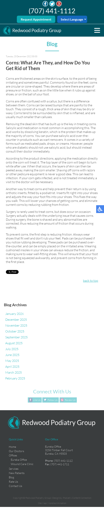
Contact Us (15, 486)
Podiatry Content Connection (77, 497)
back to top (90, 281)
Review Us (70, 399)
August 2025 (14, 343)
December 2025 (16, 320)
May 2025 (12, 361)
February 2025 (15, 378)
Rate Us (13, 481)
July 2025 (11, 349)
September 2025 (16, 337)
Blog (11, 477)
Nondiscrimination (57, 503)
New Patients (16, 473)
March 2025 (13, 372)
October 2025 (14, 331)
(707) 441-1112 (52, 11)
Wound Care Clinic (22, 464)
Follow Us (52, 399)
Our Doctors (16, 451)
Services (13, 468)
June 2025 (12, 355)
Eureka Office (19, 459)
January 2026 (14, 314)
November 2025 (16, 325)
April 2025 (12, 366)
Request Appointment (36, 19)
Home (12, 446)
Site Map (42, 503)
